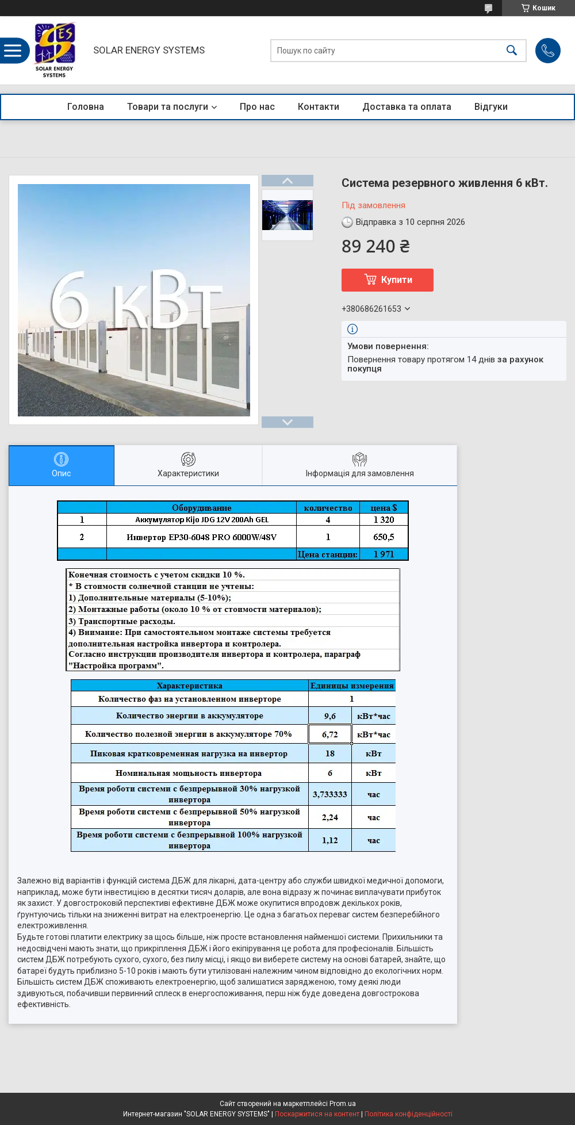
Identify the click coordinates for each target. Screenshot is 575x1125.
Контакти (318, 106)
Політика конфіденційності (409, 1114)
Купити (396, 279)
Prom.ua (342, 1104)
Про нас (257, 106)
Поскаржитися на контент (317, 1114)
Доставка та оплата (406, 106)
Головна (85, 106)
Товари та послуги (167, 106)
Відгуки (491, 106)
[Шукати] (512, 50)
